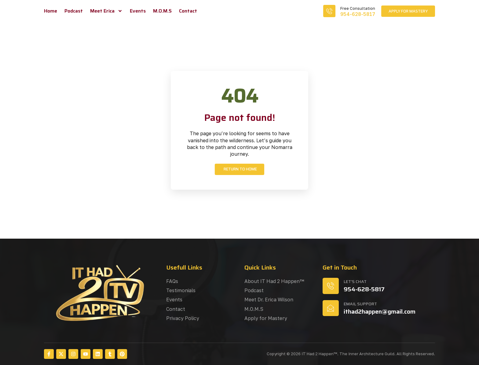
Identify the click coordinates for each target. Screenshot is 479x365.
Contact (188, 11)
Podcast (73, 11)
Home (50, 11)
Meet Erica (106, 11)
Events (138, 11)
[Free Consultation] (329, 11)
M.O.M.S (162, 11)
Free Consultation (357, 8)
